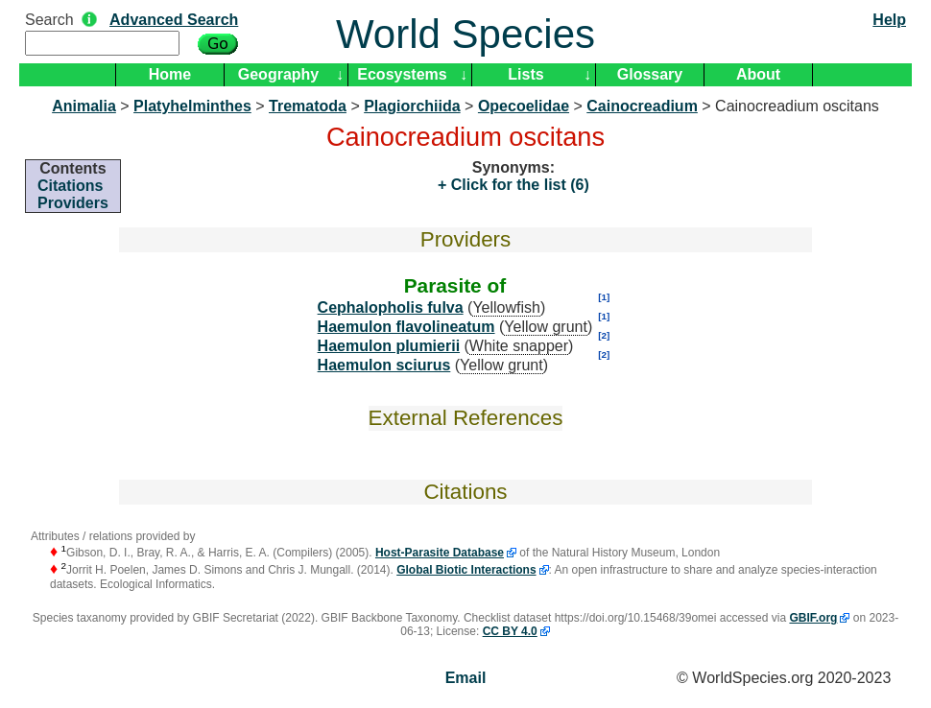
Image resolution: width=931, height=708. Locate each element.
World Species (465, 34)
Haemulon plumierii (389, 346)
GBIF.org (813, 618)
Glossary (649, 74)
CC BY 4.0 (510, 631)
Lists (525, 74)
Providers (72, 203)
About (758, 74)
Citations (70, 185)
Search (49, 20)
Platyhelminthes (192, 106)
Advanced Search (173, 20)
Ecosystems (401, 74)
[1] (603, 297)
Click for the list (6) (517, 185)
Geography (278, 74)
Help (889, 20)
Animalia (84, 106)
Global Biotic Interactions (466, 570)
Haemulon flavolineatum (406, 327)
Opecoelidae (523, 106)
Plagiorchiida (412, 106)
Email (466, 678)
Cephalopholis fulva (391, 307)
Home (170, 74)
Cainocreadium (642, 106)
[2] (603, 335)
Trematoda (307, 106)
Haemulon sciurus (384, 365)
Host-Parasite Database (439, 552)
